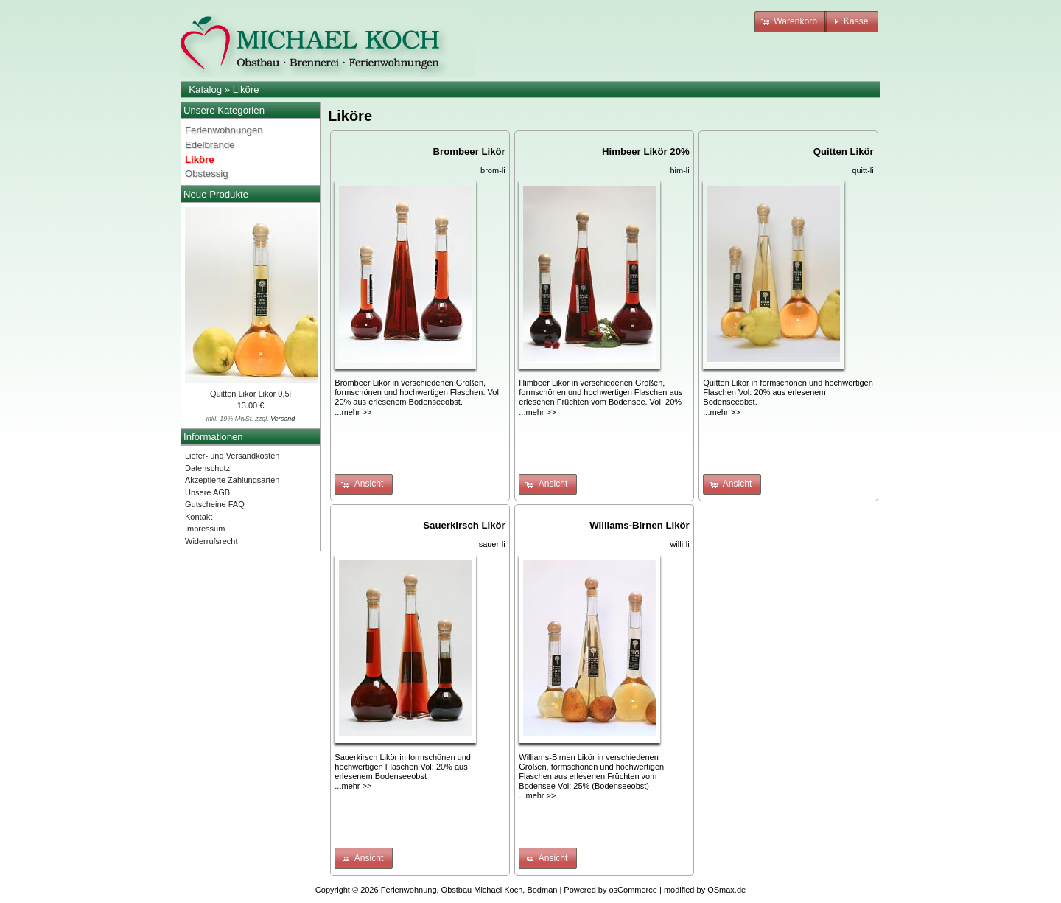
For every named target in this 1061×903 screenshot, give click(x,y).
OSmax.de (726, 889)
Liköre (246, 89)
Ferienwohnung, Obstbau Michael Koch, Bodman (469, 889)
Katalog (205, 89)
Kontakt (198, 516)
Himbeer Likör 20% (646, 151)
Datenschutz (207, 468)
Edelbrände (209, 144)
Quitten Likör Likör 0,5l (250, 393)
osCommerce (633, 889)
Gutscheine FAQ (215, 504)
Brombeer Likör (469, 151)
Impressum (205, 528)
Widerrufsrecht (211, 541)
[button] (790, 21)
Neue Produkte (215, 194)
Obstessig (206, 173)
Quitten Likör (843, 151)
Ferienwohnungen (224, 130)
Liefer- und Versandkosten (232, 455)
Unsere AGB (207, 492)
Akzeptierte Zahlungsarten (232, 479)
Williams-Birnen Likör (639, 525)
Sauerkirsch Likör (464, 525)
